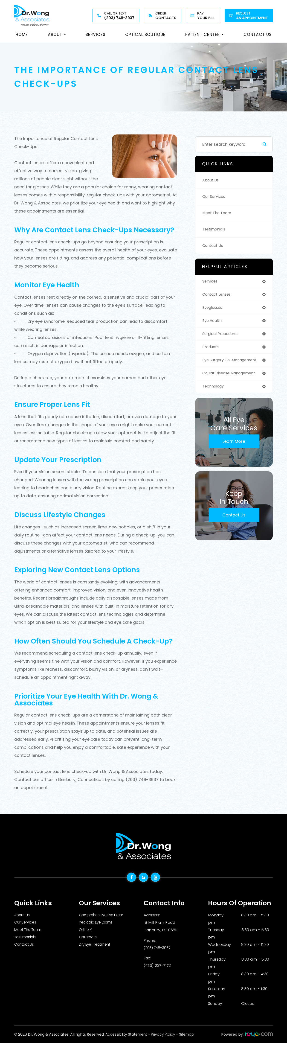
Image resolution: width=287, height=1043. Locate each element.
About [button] (57, 34)
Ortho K (86, 929)
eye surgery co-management (232, 362)
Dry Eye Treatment (97, 944)
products (211, 349)
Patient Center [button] (204, 34)
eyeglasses (213, 308)
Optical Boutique (145, 34)
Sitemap (186, 1034)
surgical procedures (222, 335)
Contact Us (258, 34)
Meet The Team (218, 213)
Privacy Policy (163, 1034)
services (210, 281)
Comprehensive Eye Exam (104, 915)
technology (214, 389)
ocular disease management (232, 376)
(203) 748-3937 (158, 947)
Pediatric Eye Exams (98, 922)
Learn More (234, 444)
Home (21, 34)
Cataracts (88, 937)
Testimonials (215, 229)
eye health (212, 322)
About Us (211, 180)
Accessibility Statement (126, 1034)
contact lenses (218, 295)
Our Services (215, 196)
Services (95, 34)
